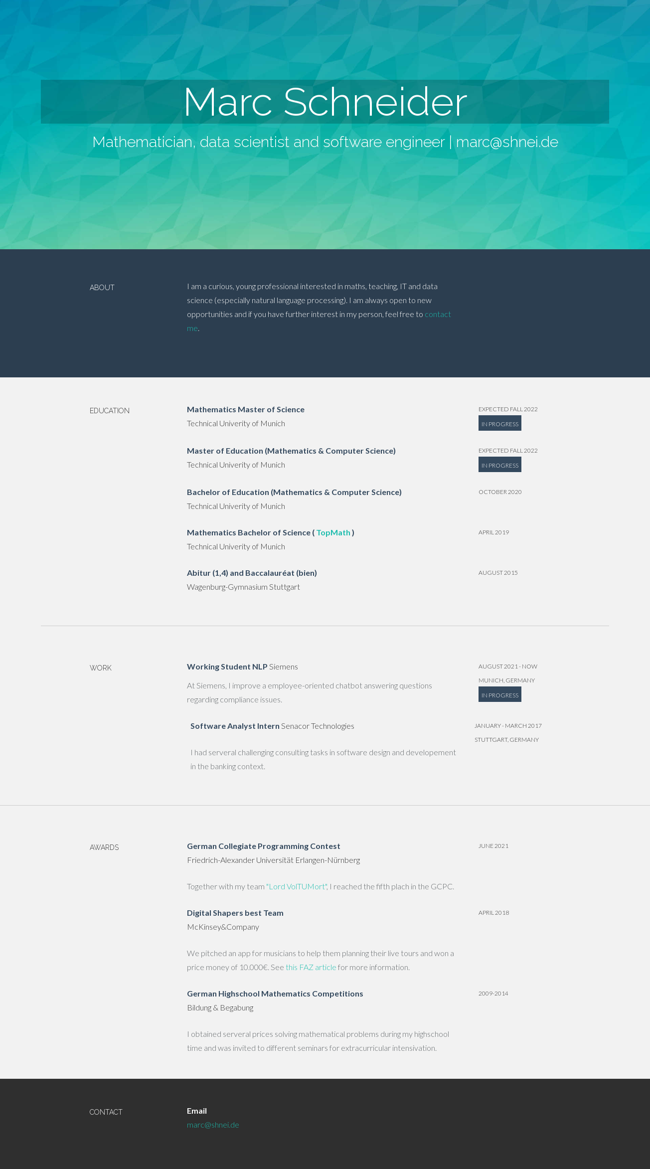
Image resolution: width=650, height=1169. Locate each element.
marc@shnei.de (507, 142)
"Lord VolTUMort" (296, 886)
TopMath (333, 532)
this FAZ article (311, 967)
